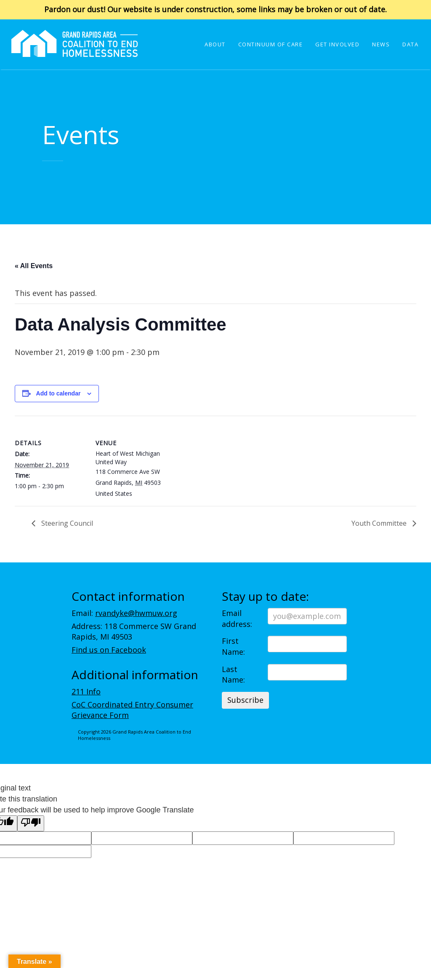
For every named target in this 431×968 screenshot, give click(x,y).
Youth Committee (379, 523)
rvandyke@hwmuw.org (136, 613)
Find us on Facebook (109, 650)
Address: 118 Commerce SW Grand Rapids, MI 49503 (134, 631)
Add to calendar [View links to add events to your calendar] (58, 393)
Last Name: (233, 674)
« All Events (34, 265)
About (215, 44)
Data (410, 44)
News (381, 44)
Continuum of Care (270, 44)
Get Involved (337, 44)
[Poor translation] (30, 823)
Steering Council (66, 523)
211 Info (86, 691)
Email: (124, 613)
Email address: (237, 618)
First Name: (233, 646)
